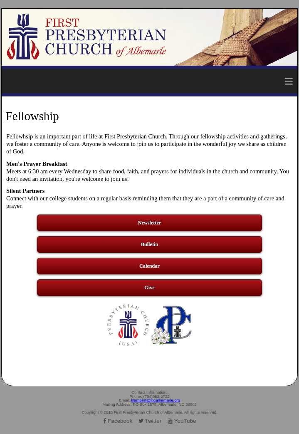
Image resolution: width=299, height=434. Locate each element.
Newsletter (149, 223)
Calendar (149, 266)
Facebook (118, 421)
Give (149, 288)
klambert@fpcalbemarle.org (155, 400)
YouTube (182, 421)
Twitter (149, 421)
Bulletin (149, 244)
